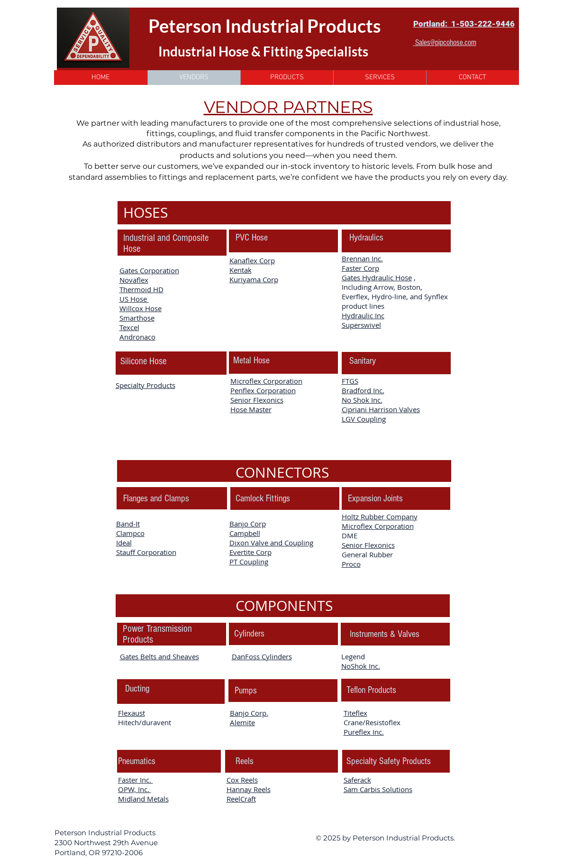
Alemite (242, 722)
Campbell (244, 533)
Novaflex (133, 280)
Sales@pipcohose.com (445, 42)
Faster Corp (360, 268)
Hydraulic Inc (363, 315)
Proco (351, 564)
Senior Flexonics (256, 400)
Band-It (128, 523)
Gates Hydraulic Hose (377, 277)
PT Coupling (248, 561)
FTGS (350, 381)
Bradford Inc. (363, 390)
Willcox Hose (140, 308)
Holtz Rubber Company (380, 516)
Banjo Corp (247, 523)
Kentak (240, 270)
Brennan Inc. (362, 258)
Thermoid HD (141, 289)
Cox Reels (242, 779)
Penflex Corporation (263, 390)
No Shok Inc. (362, 400)
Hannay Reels (249, 789)
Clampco (130, 533)
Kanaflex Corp (252, 260)
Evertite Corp (250, 552)
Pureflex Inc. (364, 732)
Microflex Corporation (266, 381)
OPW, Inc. (134, 789)
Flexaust (131, 713)
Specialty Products (145, 385)
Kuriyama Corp (253, 279)
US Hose (134, 299)
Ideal (124, 542)
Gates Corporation (149, 270)
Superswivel (361, 325)
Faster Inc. (135, 779)
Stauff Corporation (146, 552)
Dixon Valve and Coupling (271, 542)
